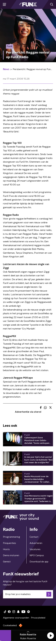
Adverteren (36, 543)
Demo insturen (11, 555)
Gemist (7, 561)
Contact (34, 537)
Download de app (39, 561)
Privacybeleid (38, 618)
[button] (50, 635)
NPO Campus (37, 555)
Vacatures (35, 549)
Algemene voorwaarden (16, 618)
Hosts (6, 549)
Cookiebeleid (10, 625)
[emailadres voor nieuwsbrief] (28, 594)
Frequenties (9, 543)
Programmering (11, 537)
